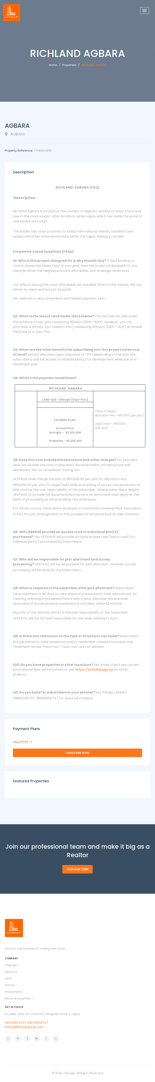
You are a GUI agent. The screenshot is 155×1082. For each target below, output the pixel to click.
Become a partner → (19, 998)
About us (11, 972)
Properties (69, 65)
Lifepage (11, 965)
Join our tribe (78, 869)
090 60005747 (37, 1023)
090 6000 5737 (15, 1023)
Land (8, 978)
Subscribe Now (77, 753)
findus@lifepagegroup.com (24, 1027)
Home (53, 65)
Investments (14, 992)
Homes (10, 985)
